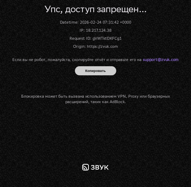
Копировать (95, 71)
